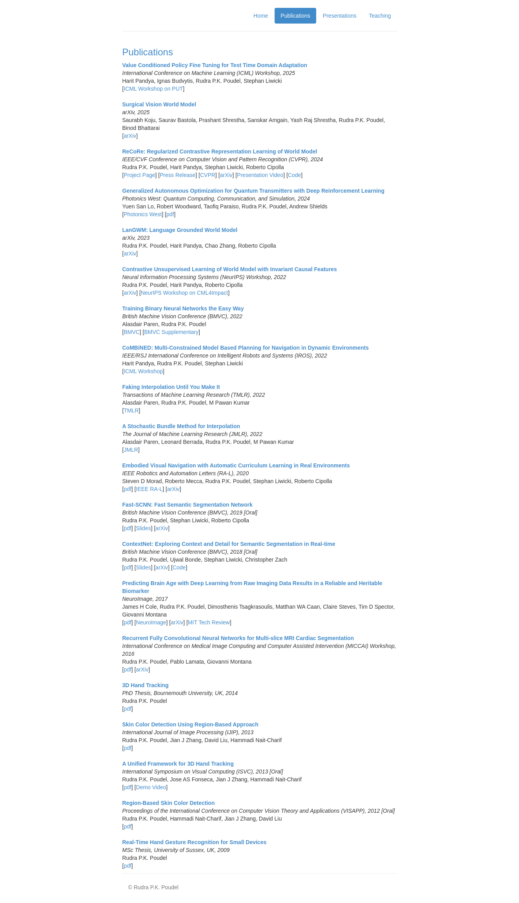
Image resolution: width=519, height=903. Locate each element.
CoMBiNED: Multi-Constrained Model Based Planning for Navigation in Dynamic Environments (245, 348)
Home (260, 16)
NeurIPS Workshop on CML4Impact (184, 293)
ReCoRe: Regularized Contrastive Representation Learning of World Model (219, 151)
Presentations (340, 16)
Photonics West (143, 214)
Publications (295, 16)
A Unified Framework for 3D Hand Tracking (178, 764)
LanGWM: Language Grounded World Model (180, 230)
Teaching (380, 16)
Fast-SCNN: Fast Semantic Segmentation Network (187, 505)
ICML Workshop (143, 371)
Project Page (139, 175)
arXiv (130, 136)
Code (294, 175)
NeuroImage (151, 622)
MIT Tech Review (209, 622)
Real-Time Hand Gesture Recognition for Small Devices (194, 842)
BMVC (131, 332)
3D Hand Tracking (145, 685)
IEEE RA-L (149, 489)
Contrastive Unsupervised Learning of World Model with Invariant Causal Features (229, 269)
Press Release (177, 175)
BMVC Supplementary (171, 332)
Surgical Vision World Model (159, 104)
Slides (143, 528)
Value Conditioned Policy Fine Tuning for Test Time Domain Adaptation (215, 65)
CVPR (207, 175)
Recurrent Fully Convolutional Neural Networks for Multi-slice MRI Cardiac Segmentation (238, 638)
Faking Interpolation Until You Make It (171, 387)
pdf (170, 214)
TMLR (131, 410)
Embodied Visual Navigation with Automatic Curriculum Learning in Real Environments (236, 465)
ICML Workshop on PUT (153, 89)
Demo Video (151, 787)
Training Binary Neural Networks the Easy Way (183, 308)
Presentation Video (260, 175)
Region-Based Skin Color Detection (168, 803)
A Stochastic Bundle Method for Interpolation (181, 426)
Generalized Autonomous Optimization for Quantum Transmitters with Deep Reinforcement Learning (253, 191)
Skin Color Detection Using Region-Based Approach (190, 724)
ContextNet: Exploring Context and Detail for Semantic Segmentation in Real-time (228, 544)
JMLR (131, 450)
